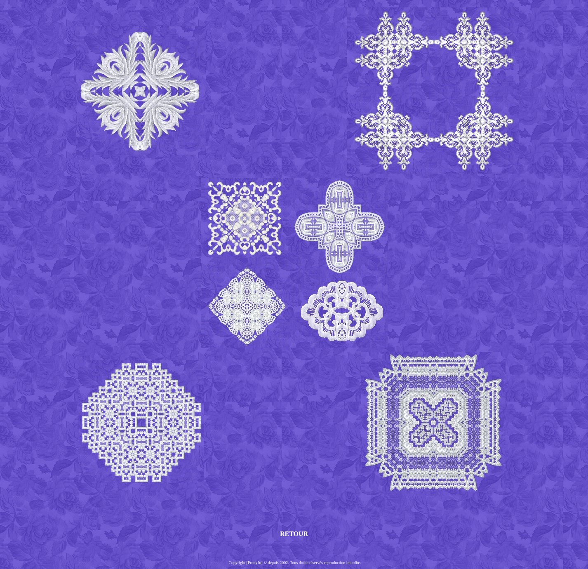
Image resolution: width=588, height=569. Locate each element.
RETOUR (294, 533)
